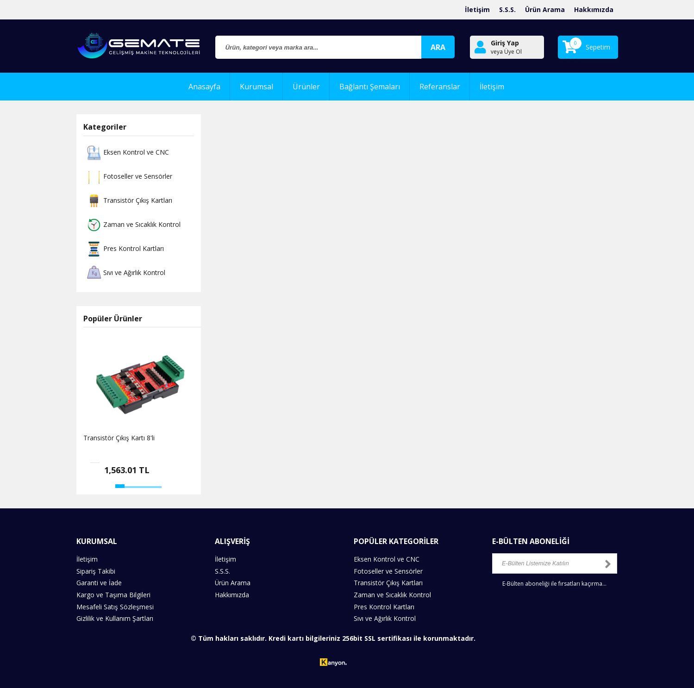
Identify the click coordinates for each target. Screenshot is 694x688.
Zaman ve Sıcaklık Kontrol (133, 225)
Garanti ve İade (99, 582)
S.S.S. (507, 9)
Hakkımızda (593, 9)
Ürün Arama (545, 9)
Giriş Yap (505, 42)
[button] (120, 486)
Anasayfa (204, 86)
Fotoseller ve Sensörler (128, 176)
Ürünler (306, 86)
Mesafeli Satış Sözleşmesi (115, 605)
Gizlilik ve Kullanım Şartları (114, 617)
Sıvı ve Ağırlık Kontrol (125, 273)
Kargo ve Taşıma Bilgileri (113, 594)
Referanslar (439, 86)
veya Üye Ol (506, 52)
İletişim (477, 9)
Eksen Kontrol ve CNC (127, 152)
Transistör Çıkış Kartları (128, 201)
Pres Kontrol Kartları (124, 249)
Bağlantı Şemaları (369, 86)
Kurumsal (256, 86)
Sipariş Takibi (95, 570)
